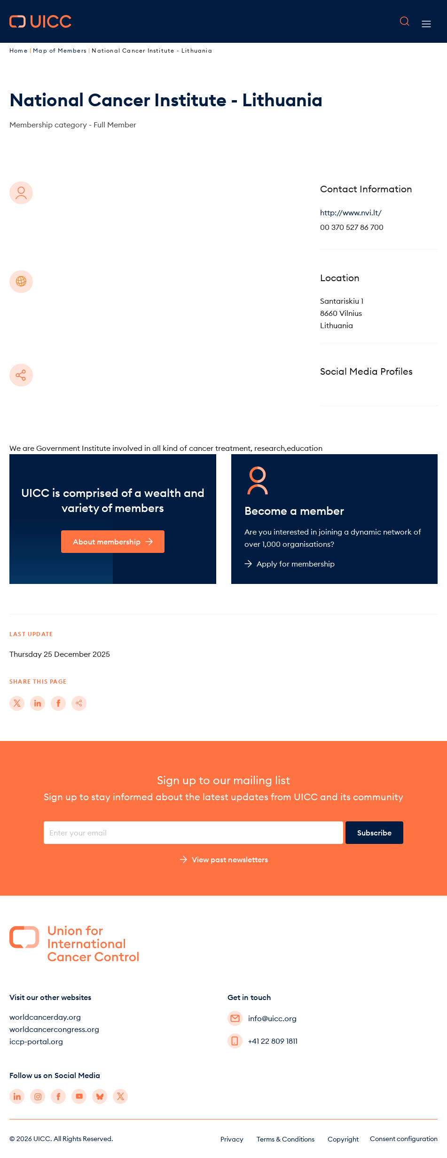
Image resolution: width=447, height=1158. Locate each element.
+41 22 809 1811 (262, 1040)
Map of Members (60, 50)
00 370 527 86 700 (352, 227)
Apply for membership (289, 563)
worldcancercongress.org (54, 1029)
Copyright (343, 1139)
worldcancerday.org (45, 1017)
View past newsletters (224, 859)
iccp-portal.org (36, 1041)
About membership (113, 541)
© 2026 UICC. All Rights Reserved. (61, 1138)
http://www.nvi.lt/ (351, 212)
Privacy (231, 1139)
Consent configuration (404, 1138)
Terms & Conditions (285, 1139)
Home (19, 50)
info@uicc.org (262, 1018)
